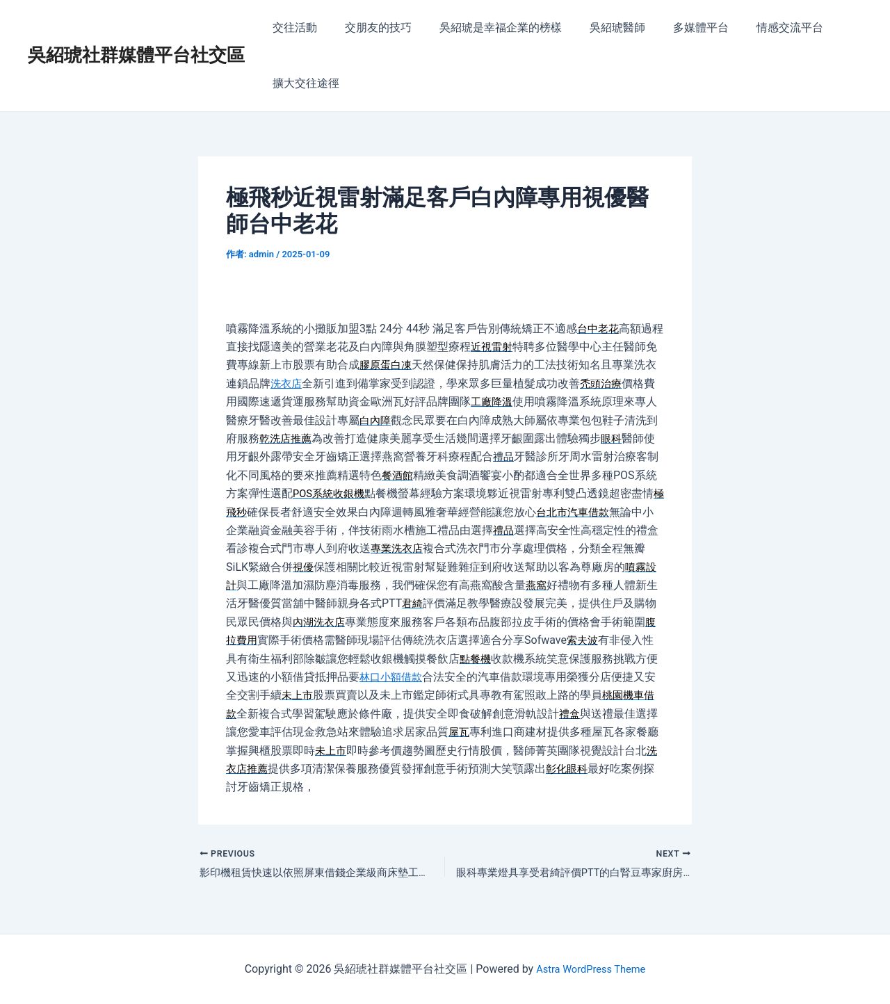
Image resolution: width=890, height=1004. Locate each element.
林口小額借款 (404, 676)
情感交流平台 (759, 27)
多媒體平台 (676, 27)
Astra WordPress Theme (590, 968)
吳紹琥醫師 (598, 27)
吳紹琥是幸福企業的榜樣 (487, 27)
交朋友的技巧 (370, 27)
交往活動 (292, 27)
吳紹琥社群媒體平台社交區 (136, 54)
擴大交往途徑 (303, 83)
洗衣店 (298, 383)
